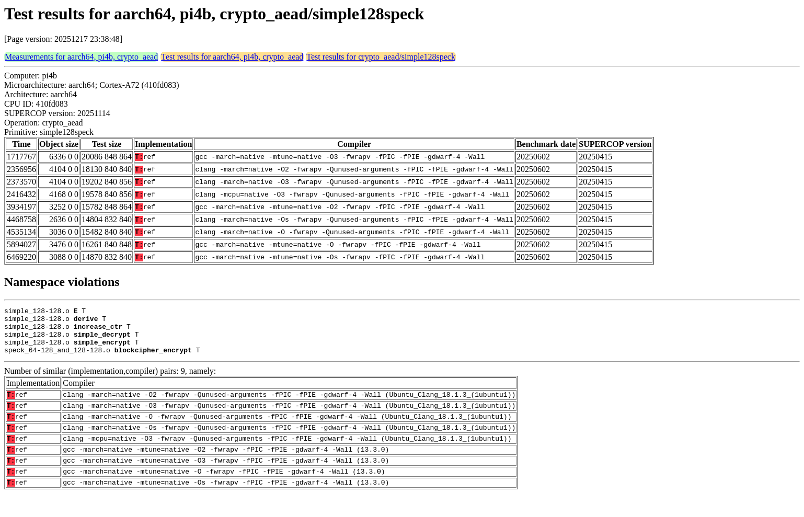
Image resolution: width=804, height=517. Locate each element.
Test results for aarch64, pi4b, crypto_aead (232, 56)
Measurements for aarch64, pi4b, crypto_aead (81, 56)
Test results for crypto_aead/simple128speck (380, 56)
